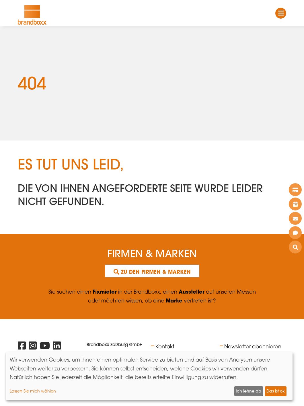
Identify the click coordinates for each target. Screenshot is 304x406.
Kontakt (164, 346)
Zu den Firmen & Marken (152, 271)
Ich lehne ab (248, 391)
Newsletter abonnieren (252, 346)
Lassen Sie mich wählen (33, 391)
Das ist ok (275, 391)
